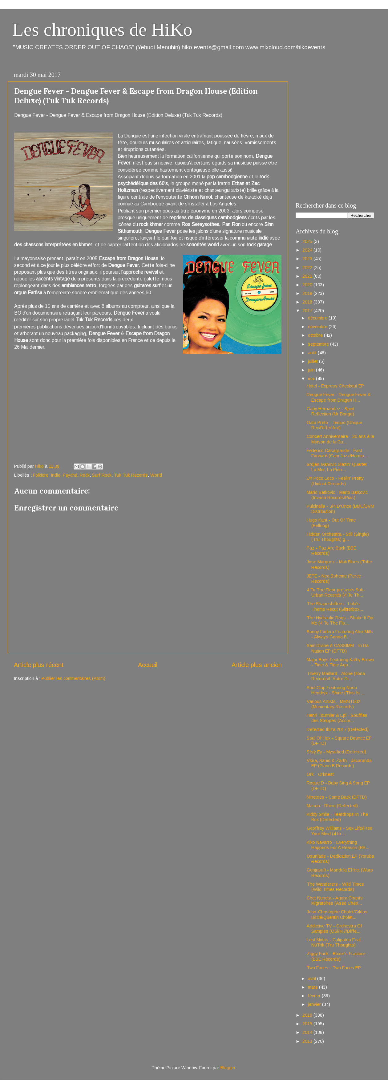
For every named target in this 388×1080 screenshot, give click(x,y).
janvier (315, 1004)
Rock (85, 475)
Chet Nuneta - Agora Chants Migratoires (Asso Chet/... (335, 900)
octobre (316, 335)
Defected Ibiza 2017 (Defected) (338, 729)
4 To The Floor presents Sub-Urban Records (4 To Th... (336, 592)
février (315, 995)
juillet (313, 361)
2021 (307, 276)
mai (312, 378)
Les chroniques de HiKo (102, 29)
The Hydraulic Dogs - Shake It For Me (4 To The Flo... (340, 620)
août (313, 352)
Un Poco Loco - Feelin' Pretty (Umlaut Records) (335, 481)
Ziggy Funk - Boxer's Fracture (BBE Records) (336, 956)
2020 (307, 284)
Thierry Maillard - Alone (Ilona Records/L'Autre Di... (336, 676)
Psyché (70, 475)
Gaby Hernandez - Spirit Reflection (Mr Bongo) (330, 411)
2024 (307, 250)
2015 (307, 1023)
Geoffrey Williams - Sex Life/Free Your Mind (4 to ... (339, 831)
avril (312, 978)
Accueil (147, 664)
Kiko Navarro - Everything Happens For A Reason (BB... (338, 845)
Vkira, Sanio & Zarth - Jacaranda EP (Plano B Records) (339, 763)
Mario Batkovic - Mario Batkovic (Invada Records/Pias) (337, 495)
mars (313, 987)
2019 (307, 293)
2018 (307, 302)
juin (312, 369)
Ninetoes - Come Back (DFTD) (337, 797)
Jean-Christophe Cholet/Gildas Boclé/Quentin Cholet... (337, 914)
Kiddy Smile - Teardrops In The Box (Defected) (337, 817)
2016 (307, 1015)
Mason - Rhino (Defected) (332, 805)
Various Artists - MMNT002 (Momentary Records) (333, 704)
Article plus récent (39, 664)
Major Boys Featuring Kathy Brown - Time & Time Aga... (340, 662)
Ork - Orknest (320, 774)
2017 (307, 310)
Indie (55, 475)
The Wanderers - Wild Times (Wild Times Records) (335, 887)
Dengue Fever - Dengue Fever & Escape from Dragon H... (339, 397)
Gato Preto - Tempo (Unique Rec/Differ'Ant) (334, 425)
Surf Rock (101, 475)
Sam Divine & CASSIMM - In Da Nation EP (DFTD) (338, 648)
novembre (318, 326)
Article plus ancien (257, 664)
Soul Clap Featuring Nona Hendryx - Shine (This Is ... (336, 690)
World (156, 475)
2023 (307, 258)
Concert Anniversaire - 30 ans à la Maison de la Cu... (340, 439)
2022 (307, 267)
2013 (307, 1041)
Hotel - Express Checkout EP (335, 385)
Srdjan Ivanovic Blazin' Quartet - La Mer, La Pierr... (338, 467)
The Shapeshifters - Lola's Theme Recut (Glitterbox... (335, 606)
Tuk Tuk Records (131, 475)
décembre (318, 318)
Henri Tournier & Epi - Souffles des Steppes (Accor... (337, 718)
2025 (307, 241)
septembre (319, 344)
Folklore (40, 475)
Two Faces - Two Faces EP (334, 967)
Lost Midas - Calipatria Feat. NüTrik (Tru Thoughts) (334, 942)
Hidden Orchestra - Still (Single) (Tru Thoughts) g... (338, 537)
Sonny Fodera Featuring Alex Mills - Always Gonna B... (340, 634)
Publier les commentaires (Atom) (73, 678)
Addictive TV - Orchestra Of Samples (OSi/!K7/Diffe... (334, 928)
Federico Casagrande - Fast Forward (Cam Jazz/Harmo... (337, 453)
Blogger (227, 1067)
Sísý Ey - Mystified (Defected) (336, 751)
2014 (307, 1032)
